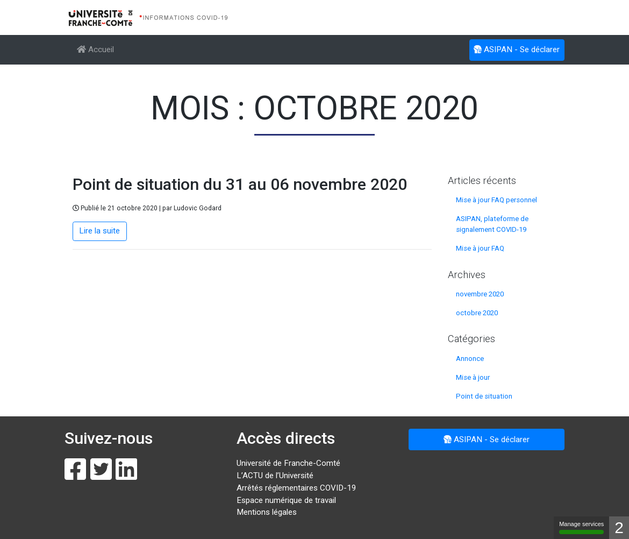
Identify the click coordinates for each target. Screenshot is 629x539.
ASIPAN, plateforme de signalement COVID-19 (492, 224)
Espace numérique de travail (286, 500)
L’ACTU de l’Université (275, 475)
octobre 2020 (477, 313)
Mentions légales (267, 512)
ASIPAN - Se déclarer (517, 48)
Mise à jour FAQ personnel (496, 200)
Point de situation (484, 396)
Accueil (95, 49)
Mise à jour (473, 377)
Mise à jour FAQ (480, 248)
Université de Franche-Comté (288, 463)
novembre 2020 (480, 294)
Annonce (470, 358)
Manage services (581, 527)
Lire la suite (99, 231)
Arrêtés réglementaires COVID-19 (296, 488)
